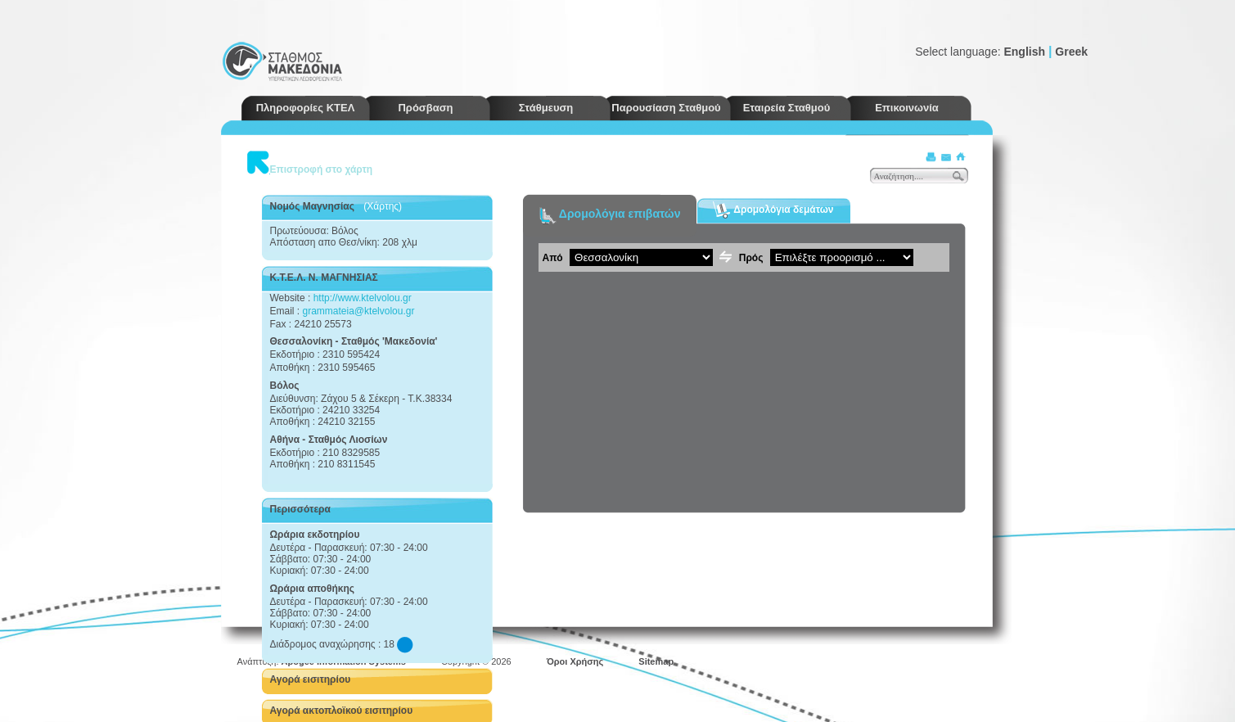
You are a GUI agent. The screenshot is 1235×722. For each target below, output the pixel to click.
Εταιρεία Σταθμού (787, 108)
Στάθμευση (546, 108)
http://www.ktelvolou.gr (362, 298)
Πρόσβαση (425, 108)
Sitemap (656, 661)
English (1024, 51)
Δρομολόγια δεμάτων (773, 210)
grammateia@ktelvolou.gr (359, 311)
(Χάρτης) (382, 206)
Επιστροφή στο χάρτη (321, 169)
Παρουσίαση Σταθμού (665, 108)
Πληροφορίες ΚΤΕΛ (305, 108)
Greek (1071, 51)
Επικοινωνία (907, 108)
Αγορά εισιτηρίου (310, 679)
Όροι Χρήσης (575, 661)
